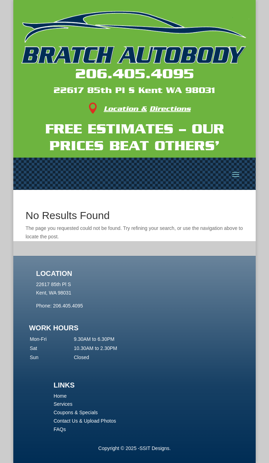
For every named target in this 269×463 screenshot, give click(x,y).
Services (63, 404)
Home (60, 396)
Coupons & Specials (76, 412)
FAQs (60, 429)
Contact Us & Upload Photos (85, 421)
